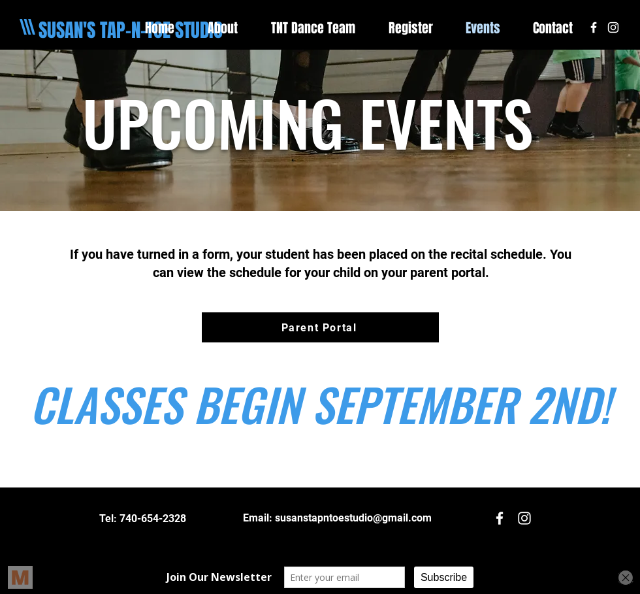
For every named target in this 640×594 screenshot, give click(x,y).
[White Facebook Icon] (593, 27)
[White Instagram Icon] (613, 27)
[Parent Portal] (320, 327)
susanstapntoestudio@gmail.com (353, 518)
